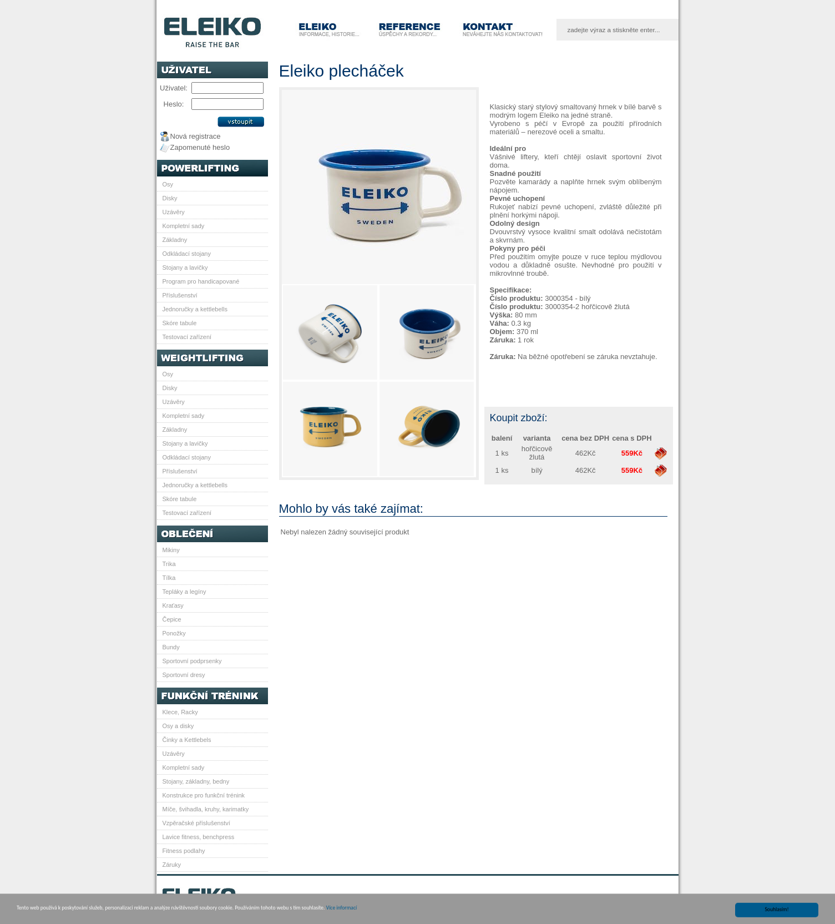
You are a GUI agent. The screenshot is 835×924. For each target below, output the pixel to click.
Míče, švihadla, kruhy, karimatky (206, 809)
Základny (175, 239)
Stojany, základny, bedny (196, 781)
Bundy (171, 647)
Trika (169, 564)
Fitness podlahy (184, 850)
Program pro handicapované (201, 281)
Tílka (169, 577)
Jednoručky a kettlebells (195, 309)
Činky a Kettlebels (187, 739)
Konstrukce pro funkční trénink (204, 795)
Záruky (172, 864)
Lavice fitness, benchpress (199, 837)
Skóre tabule (180, 323)
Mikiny (171, 550)
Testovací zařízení (187, 337)
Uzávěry (174, 212)
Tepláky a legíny (184, 591)
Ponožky (174, 633)
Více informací (341, 911)
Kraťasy (173, 605)
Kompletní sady (184, 226)
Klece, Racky (180, 712)
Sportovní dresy (184, 674)
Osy (168, 184)
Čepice (172, 619)
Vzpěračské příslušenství (196, 823)
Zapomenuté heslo (200, 147)
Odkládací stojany (187, 253)
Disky (170, 198)
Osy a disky (178, 726)
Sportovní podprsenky (192, 661)
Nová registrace (195, 136)
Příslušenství (180, 295)
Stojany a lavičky (185, 267)
